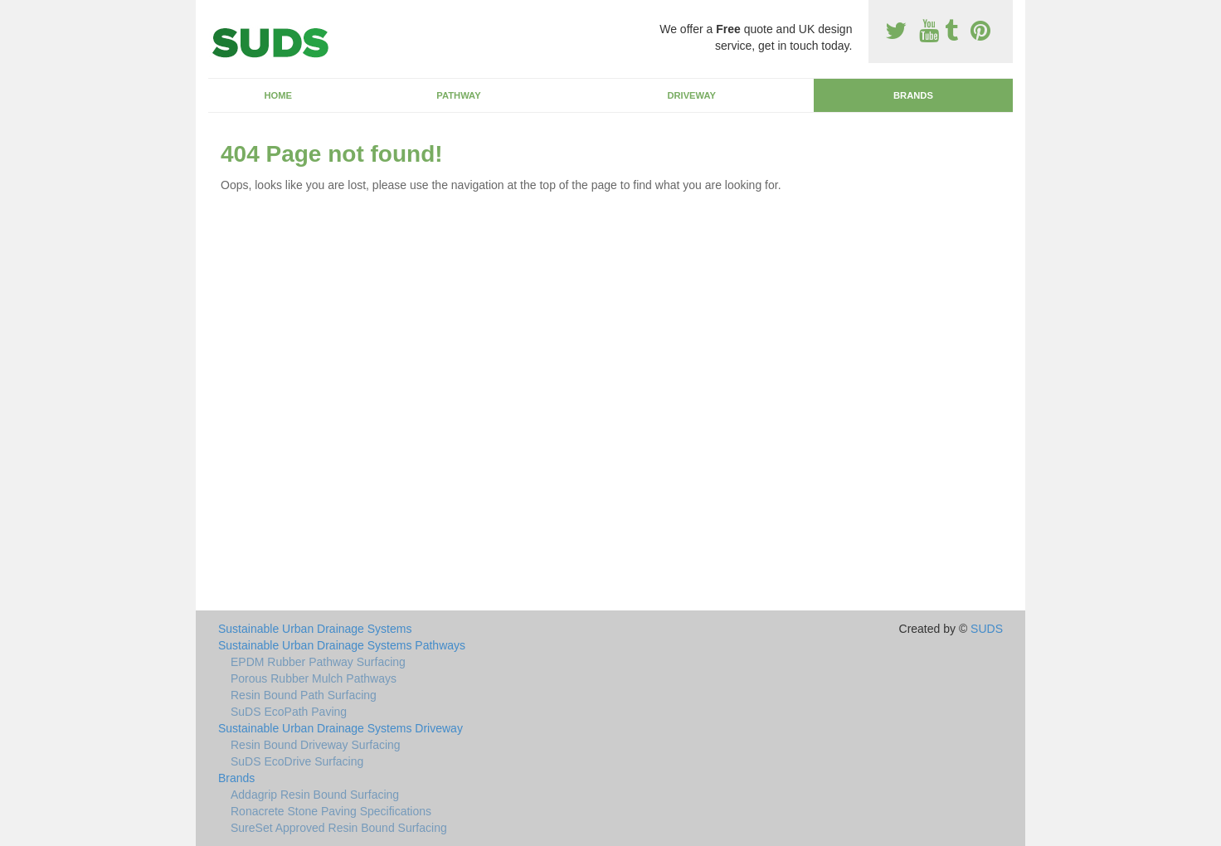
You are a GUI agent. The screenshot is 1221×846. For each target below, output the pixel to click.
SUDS (986, 628)
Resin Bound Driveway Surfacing (316, 744)
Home (278, 95)
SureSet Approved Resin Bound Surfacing (339, 827)
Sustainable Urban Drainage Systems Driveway (340, 728)
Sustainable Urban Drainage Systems (314, 628)
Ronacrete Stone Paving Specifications (331, 811)
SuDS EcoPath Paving (289, 711)
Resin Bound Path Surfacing (304, 695)
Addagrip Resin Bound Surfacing (315, 794)
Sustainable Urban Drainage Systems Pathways (341, 645)
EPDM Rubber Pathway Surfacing (318, 662)
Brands (913, 95)
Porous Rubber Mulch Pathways (313, 678)
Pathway (458, 95)
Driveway (691, 95)
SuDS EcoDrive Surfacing (297, 761)
